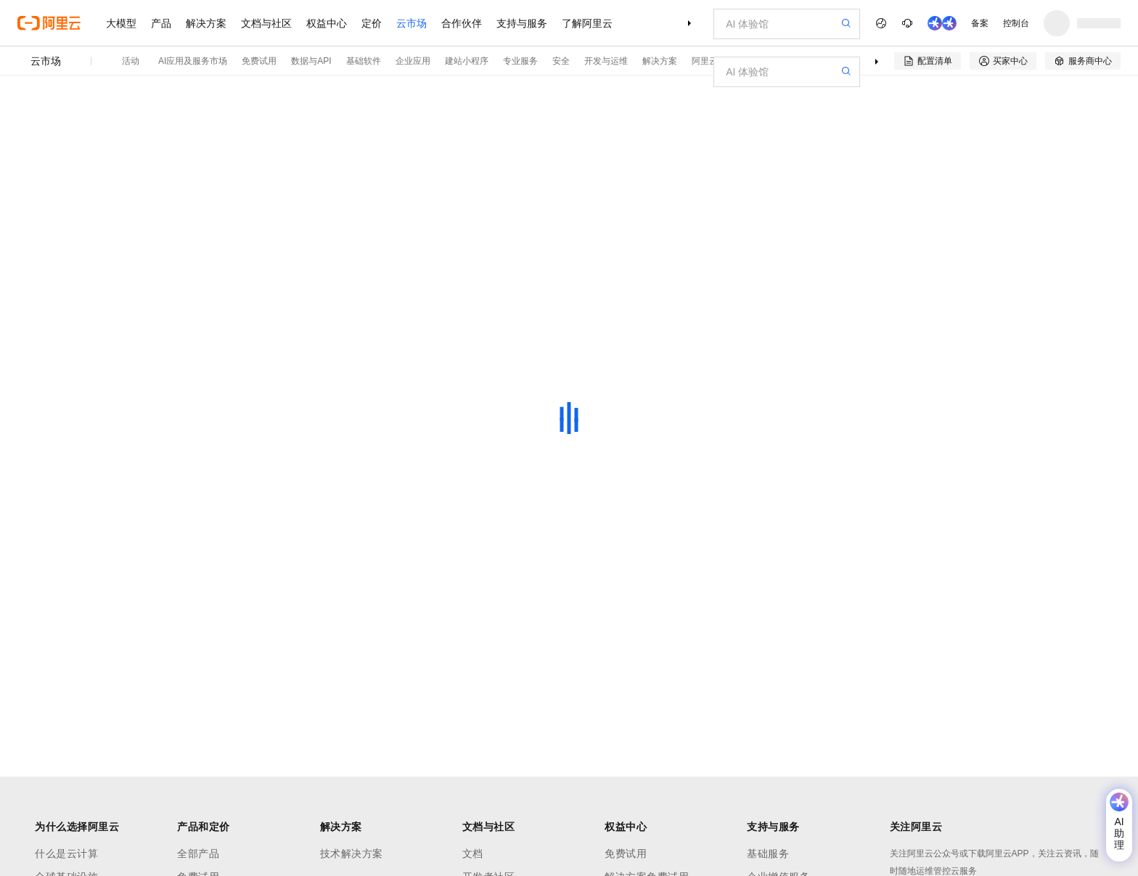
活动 (130, 61)
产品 (161, 23)
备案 (979, 23)
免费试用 (259, 61)
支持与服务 (521, 23)
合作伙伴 (461, 23)
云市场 (411, 23)
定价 (371, 23)
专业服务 (520, 61)
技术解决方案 (351, 853)
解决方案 (206, 23)
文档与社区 (266, 23)
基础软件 (363, 61)
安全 (561, 61)
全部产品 (198, 853)
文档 (472, 853)
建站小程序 (466, 61)
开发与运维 (606, 61)
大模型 (121, 23)
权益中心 (326, 23)
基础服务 (768, 853)
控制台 (1016, 23)
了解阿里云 (587, 23)
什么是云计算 (66, 853)
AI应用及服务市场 (192, 61)
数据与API (311, 61)
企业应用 (413, 61)
